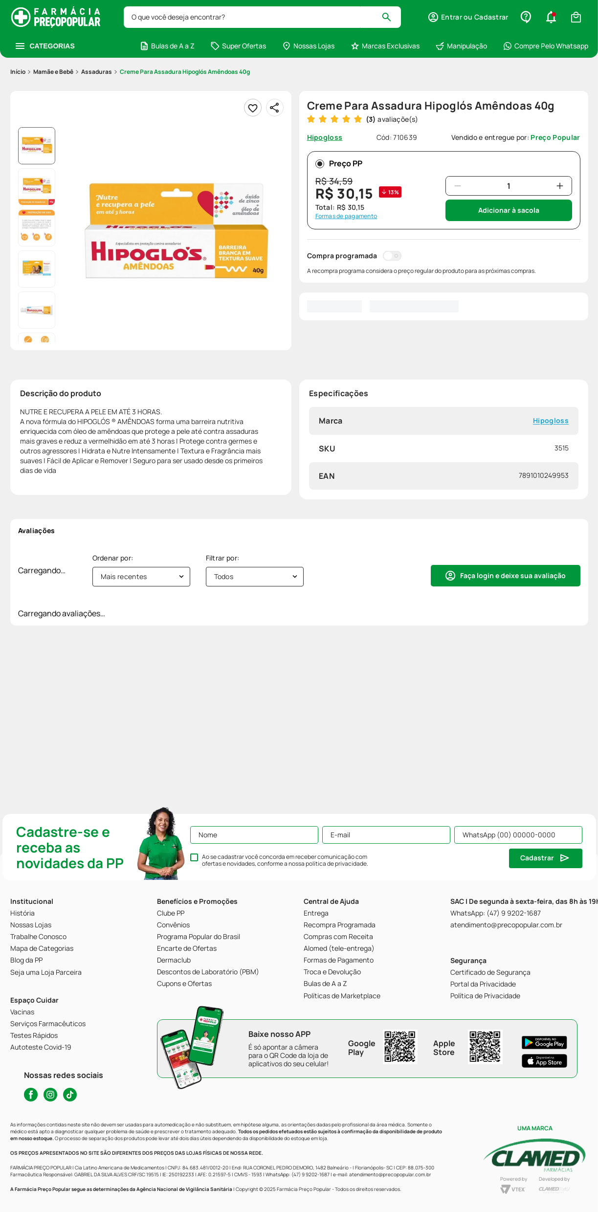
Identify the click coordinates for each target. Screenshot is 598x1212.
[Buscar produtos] (392, 17)
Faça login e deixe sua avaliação (513, 575)
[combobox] (263, 17)
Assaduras (96, 71)
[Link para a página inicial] (17, 71)
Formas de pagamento (346, 216)
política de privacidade (336, 863)
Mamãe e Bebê (53, 71)
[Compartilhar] (275, 107)
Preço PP (338, 163)
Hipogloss (551, 421)
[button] (551, 17)
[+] (560, 186)
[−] (457, 186)
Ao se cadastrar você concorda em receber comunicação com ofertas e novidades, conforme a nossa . (285, 860)
